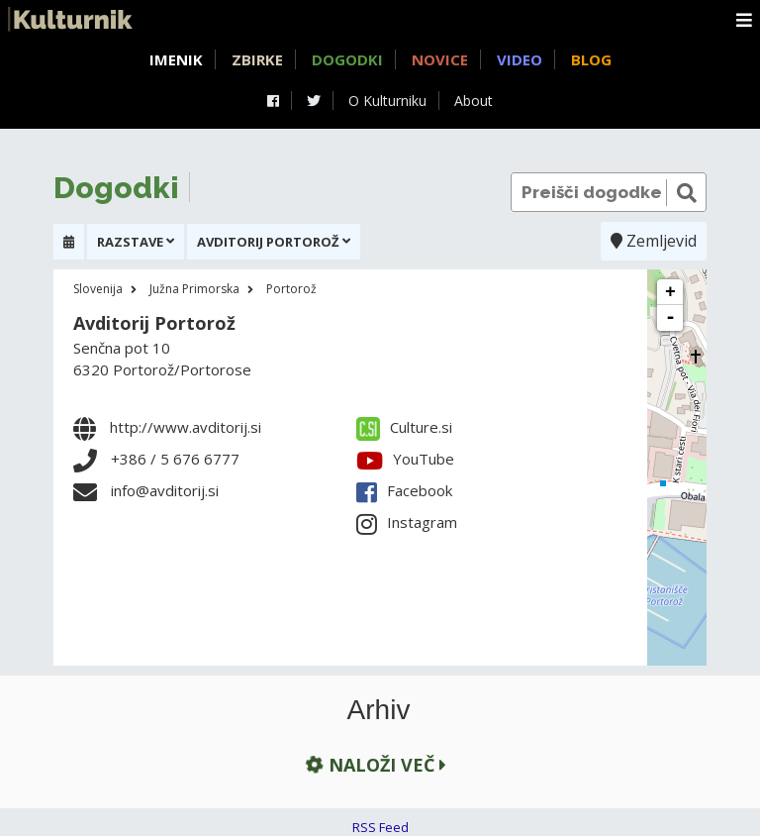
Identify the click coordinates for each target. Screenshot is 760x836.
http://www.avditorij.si (185, 427)
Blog (591, 59)
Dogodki (347, 59)
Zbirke (257, 59)
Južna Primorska (194, 288)
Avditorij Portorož (154, 323)
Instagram (406, 522)
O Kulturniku (387, 100)
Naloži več (374, 764)
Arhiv (379, 710)
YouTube (405, 459)
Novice (440, 59)
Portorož (291, 288)
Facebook (404, 490)
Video (519, 59)
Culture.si (404, 427)
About (473, 100)
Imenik (176, 59)
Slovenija (98, 288)
